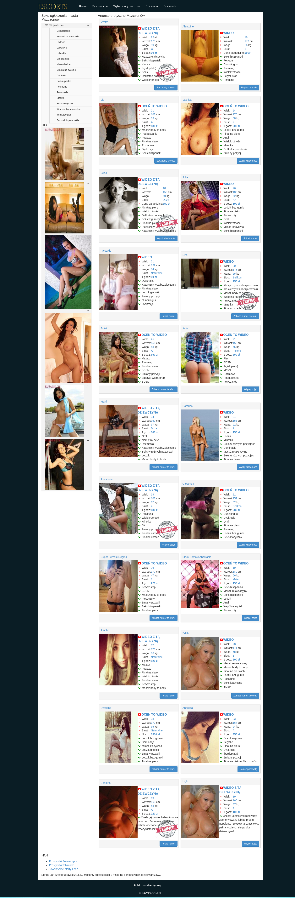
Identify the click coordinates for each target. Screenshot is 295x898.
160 (153, 420)
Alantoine (188, 26)
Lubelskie (62, 47)
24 (234, 110)
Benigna (106, 782)
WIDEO (228, 33)
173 (153, 41)
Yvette (104, 22)
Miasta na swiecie (66, 70)
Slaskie (61, 98)
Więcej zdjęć (250, 389)
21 (152, 110)
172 (153, 722)
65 (234, 273)
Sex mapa (152, 6)
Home (83, 6)
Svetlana (106, 707)
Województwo (54, 25)
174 (235, 647)
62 (234, 195)
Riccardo (106, 250)
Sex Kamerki (99, 6)
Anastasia (106, 479)
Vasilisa (187, 99)
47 (152, 575)
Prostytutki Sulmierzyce (63, 861)
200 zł (236, 126)
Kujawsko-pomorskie (68, 36)
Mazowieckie (64, 64)
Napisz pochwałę (248, 769)
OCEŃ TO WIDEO (154, 106)
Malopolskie (63, 59)
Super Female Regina (114, 556)
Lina (185, 254)
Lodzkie (61, 42)
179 (247, 41)
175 (235, 269)
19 (246, 37)
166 (235, 800)
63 (152, 118)
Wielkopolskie (64, 114)
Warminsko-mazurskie (69, 109)
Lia (102, 99)
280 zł (236, 510)
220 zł (154, 583)
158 (235, 420)
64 (152, 269)
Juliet (104, 328)
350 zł (166, 203)
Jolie (185, 177)
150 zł (236, 432)
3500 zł (155, 734)
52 (234, 502)
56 (246, 45)
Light (185, 781)
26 (234, 188)
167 (153, 114)
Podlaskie (62, 86)
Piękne (237, 350)
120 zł (154, 660)
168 (153, 498)
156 (153, 343)
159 (165, 192)
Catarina (188, 406)
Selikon (237, 277)
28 (234, 644)
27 (152, 645)
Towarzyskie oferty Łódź (63, 869)
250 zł (236, 281)
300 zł (154, 432)
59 (152, 45)
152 (235, 498)
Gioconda (188, 483)
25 (152, 37)
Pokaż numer (250, 238)
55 (234, 346)
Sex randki (170, 6)
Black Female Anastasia (197, 556)
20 (234, 265)
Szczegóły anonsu (165, 87)
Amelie (105, 630)
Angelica (188, 707)
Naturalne (157, 273)
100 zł (236, 203)
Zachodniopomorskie (68, 120)
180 (235, 571)
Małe (235, 579)
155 (235, 343)
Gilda (104, 172)
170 (235, 114)
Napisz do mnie (249, 87)
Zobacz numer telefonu (245, 316)
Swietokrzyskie (65, 103)
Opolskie (61, 75)
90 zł (154, 52)
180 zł (154, 126)
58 (234, 118)
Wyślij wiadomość (248, 160)
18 (164, 188)
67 (152, 424)
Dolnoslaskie (63, 31)
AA (234, 199)
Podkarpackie (64, 81)
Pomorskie (62, 92)
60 (164, 195)
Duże (166, 199)
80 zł (154, 276)
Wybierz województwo (126, 6)
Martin (104, 401)
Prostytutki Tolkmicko (61, 865)
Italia (185, 328)
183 (235, 192)
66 (234, 575)
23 (234, 718)
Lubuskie (61, 53)
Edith (186, 633)
